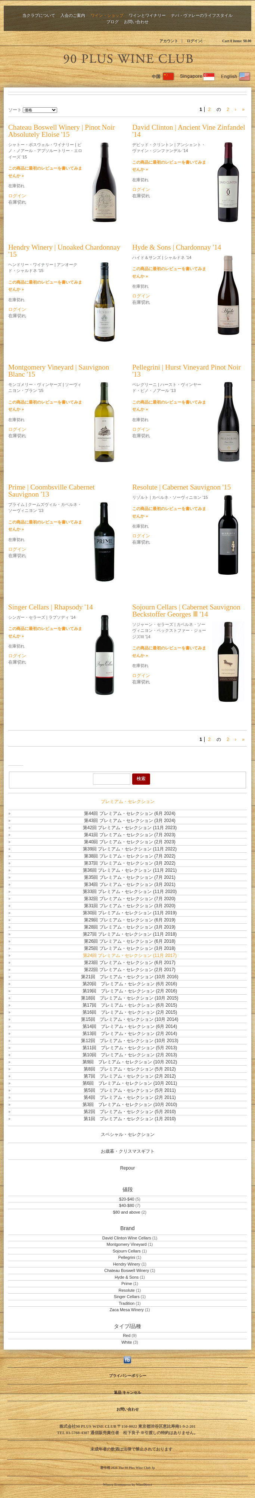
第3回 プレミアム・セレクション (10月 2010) (130, 1104)
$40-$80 (126, 1205)
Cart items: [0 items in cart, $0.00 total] (236, 41)
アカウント (168, 41)
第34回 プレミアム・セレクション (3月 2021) (129, 884)
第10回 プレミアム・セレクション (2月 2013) (130, 1054)
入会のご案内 (72, 15)
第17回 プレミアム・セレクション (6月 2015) (130, 1005)
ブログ (112, 21)
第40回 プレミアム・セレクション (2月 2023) (129, 841)
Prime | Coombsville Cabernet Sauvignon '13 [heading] (51, 490)
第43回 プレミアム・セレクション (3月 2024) (129, 820)
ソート (15, 109)
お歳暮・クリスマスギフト (128, 1151)
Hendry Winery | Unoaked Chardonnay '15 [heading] (64, 250)
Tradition (126, 1303)
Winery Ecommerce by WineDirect (127, 1484)
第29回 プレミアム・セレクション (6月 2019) (129, 920)
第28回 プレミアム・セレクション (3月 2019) (129, 927)
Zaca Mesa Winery (126, 1309)
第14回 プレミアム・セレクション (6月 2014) (130, 1026)
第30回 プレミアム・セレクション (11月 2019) (130, 912)
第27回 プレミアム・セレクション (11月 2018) (130, 934)
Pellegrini (126, 1257)
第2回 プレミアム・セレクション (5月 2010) (130, 1111)
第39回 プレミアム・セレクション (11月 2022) (130, 849)
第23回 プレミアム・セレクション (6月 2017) (129, 962)
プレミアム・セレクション (128, 801)
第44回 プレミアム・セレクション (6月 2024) (129, 813)
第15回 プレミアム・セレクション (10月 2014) (129, 1019)
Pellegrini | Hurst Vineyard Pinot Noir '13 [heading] (186, 370)
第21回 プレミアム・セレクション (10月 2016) (129, 976)
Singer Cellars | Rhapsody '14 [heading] (50, 607)
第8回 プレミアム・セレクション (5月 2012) (130, 1069)
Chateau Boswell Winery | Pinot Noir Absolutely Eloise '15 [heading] (61, 130)
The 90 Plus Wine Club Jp (127, 57)
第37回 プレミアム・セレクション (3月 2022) (129, 863)
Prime (126, 1283)
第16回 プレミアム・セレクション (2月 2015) (130, 1012)
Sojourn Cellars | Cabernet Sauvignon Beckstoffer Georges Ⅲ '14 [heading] (186, 610)
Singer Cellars (127, 1296)
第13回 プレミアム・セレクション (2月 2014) (130, 1033)
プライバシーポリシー (127, 1376)
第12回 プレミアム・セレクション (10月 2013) (129, 1040)
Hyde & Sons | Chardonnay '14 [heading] (176, 247)
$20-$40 (126, 1199)
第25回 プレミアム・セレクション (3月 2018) (129, 948)
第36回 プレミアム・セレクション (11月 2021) (130, 870)
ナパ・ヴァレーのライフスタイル (202, 15)
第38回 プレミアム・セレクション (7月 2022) (129, 856)
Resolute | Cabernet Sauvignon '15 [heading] (181, 487)
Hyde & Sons (127, 1277)
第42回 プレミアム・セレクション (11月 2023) (130, 827)
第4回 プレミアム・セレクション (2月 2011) (130, 1097)
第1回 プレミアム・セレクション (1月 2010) (130, 1118)
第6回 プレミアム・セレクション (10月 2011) (130, 1083)
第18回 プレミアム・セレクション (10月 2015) (129, 998)
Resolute (127, 1290)
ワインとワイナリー (147, 15)
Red (126, 1335)
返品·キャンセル (127, 1392)
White (126, 1342)
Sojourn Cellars (127, 1251)
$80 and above (126, 1212)
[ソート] (40, 110)
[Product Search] (111, 779)
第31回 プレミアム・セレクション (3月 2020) (129, 905)
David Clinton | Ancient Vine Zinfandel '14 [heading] (188, 130)
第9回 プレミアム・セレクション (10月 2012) (130, 1062)
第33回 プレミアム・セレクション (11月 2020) (130, 891)
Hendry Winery (126, 1264)
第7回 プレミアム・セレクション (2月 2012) (130, 1076)
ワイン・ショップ (107, 15)
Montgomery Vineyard (127, 1244)
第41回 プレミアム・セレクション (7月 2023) (129, 834)
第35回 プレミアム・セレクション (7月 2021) (129, 877)
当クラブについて (38, 15)
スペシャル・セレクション (128, 1134)
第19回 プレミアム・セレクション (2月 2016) (130, 991)
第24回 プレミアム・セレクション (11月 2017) (130, 955)
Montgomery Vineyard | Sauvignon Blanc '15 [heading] (58, 370)
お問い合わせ (136, 21)
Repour (127, 1168)
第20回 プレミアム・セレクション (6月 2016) (130, 983)
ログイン (194, 41)
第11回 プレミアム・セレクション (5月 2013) (130, 1047)
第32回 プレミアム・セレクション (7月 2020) (129, 898)
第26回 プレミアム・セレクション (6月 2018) (129, 941)
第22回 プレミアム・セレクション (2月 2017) (129, 969)
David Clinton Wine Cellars (126, 1238)
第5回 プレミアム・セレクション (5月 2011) (130, 1090)
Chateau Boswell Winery (126, 1270)
